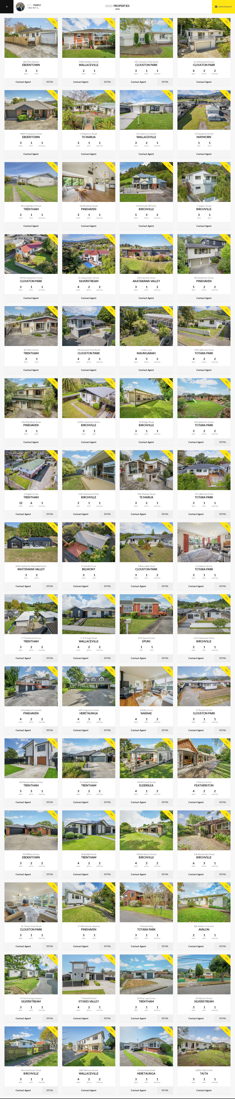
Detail (49, 82)
